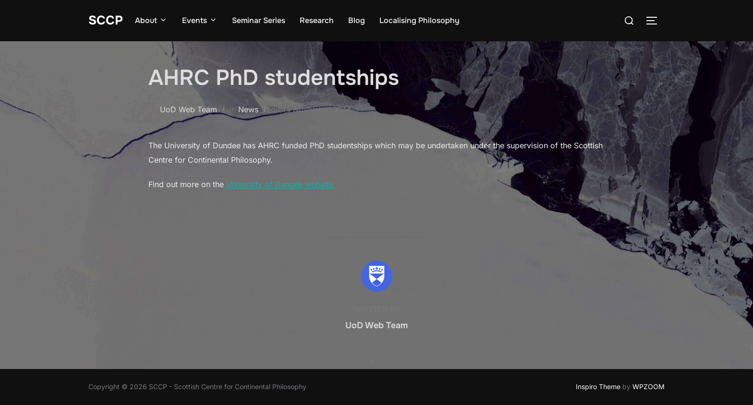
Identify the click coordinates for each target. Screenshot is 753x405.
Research (317, 20)
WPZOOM (648, 386)
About (151, 20)
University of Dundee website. (280, 184)
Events (200, 20)
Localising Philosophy (419, 20)
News (248, 109)
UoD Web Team (188, 109)
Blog (356, 20)
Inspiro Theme (598, 386)
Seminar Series (258, 20)
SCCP (105, 20)
